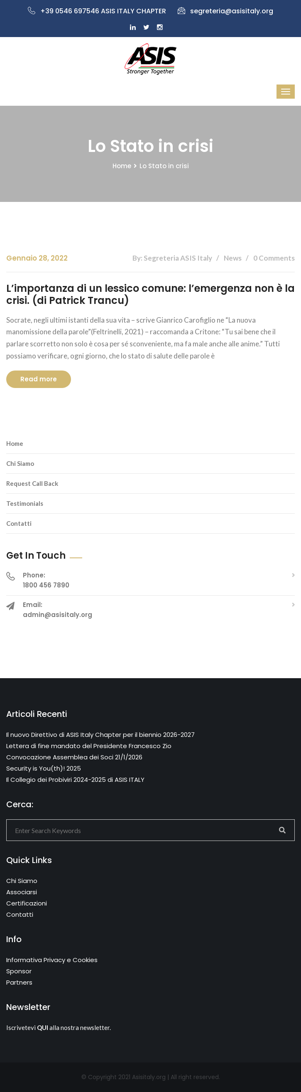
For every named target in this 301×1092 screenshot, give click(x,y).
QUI (42, 1027)
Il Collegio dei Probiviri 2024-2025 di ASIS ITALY (75, 779)
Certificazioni (26, 903)
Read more (38, 379)
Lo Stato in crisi (164, 166)
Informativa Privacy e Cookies (52, 959)
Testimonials (24, 503)
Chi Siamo (20, 463)
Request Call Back (32, 483)
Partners (19, 982)
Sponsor (19, 971)
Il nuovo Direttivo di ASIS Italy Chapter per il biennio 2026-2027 (100, 734)
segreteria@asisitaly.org (225, 11)
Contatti (19, 523)
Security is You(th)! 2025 (43, 768)
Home (122, 166)
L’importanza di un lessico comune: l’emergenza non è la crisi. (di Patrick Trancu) (150, 294)
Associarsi (21, 892)
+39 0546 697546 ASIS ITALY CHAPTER (97, 11)
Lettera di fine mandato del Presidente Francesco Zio (88, 745)
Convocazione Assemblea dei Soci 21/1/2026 (74, 757)
